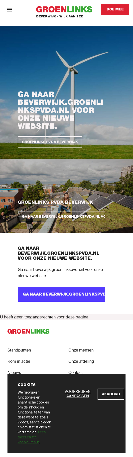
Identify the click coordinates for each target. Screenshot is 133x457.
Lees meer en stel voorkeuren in (32, 437)
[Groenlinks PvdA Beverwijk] (50, 142)
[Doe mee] (115, 9)
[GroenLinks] (66, 9)
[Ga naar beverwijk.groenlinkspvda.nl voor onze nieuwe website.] (61, 216)
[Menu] (9, 9)
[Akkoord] (111, 394)
